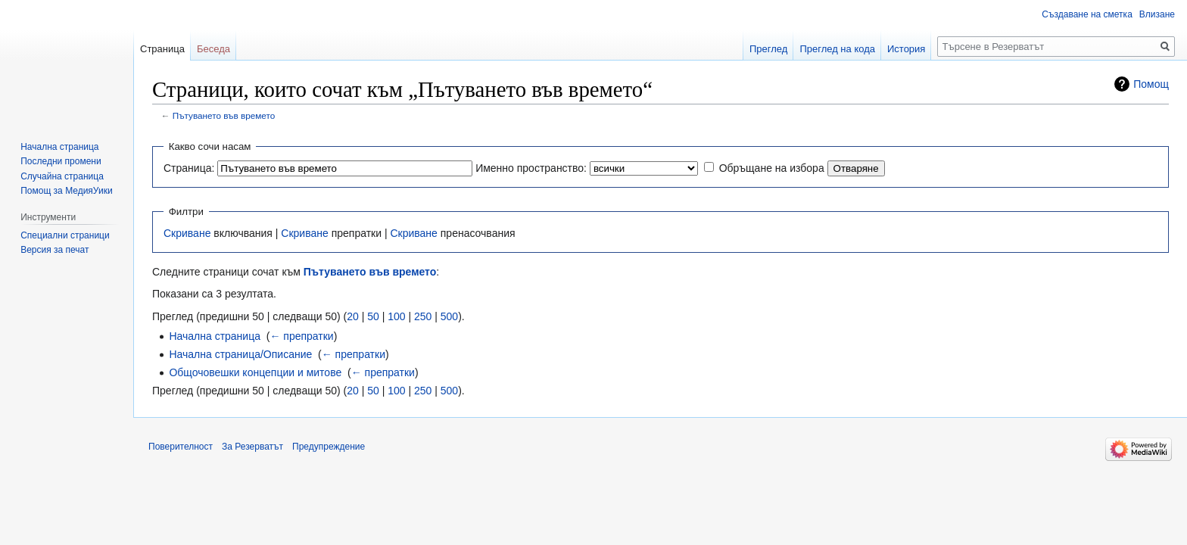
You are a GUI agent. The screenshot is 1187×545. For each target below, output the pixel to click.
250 (422, 316)
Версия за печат (54, 249)
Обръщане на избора (771, 168)
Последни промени (60, 161)
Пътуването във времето (224, 115)
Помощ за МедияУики (66, 190)
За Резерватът (252, 446)
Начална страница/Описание (240, 354)
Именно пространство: (531, 168)
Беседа (213, 48)
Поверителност (180, 446)
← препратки (301, 336)
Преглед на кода (837, 48)
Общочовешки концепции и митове (255, 372)
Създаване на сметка (1087, 14)
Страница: (189, 168)
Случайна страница (62, 176)
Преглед (768, 48)
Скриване (187, 233)
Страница (162, 48)
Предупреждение (328, 446)
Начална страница (214, 336)
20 (353, 316)
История (906, 48)
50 (373, 316)
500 (449, 316)
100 (396, 316)
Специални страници (65, 235)
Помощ (1151, 84)
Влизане (1157, 14)
